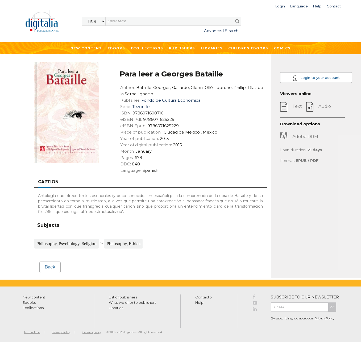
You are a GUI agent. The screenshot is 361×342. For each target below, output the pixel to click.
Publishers (182, 48)
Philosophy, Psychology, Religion (66, 243)
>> (332, 306)
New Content (86, 48)
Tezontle (141, 106)
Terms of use (32, 332)
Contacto (203, 297)
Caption (48, 181)
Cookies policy (91, 332)
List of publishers (123, 297)
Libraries (212, 48)
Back (50, 267)
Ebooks (116, 48)
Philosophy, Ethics (123, 243)
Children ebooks (248, 48)
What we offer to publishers (132, 302)
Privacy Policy (324, 318)
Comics (282, 48)
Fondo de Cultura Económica (171, 100)
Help (199, 302)
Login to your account (316, 78)
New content (34, 297)
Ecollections (147, 48)
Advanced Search (221, 30)
